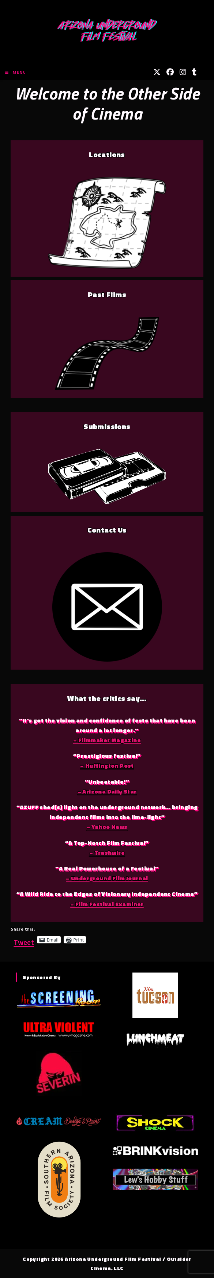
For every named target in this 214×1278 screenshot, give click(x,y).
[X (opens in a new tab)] (157, 72)
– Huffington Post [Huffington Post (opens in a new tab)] (107, 765)
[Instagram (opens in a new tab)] (183, 72)
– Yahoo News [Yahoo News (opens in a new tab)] (107, 826)
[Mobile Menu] (15, 72)
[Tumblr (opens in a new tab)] (194, 72)
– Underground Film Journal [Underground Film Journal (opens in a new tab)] (107, 878)
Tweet (24, 939)
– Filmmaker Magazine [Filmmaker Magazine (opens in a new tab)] (107, 740)
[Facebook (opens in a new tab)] (170, 72)
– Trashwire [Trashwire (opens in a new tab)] (107, 852)
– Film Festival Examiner (107, 904)
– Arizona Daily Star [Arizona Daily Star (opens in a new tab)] (107, 791)
